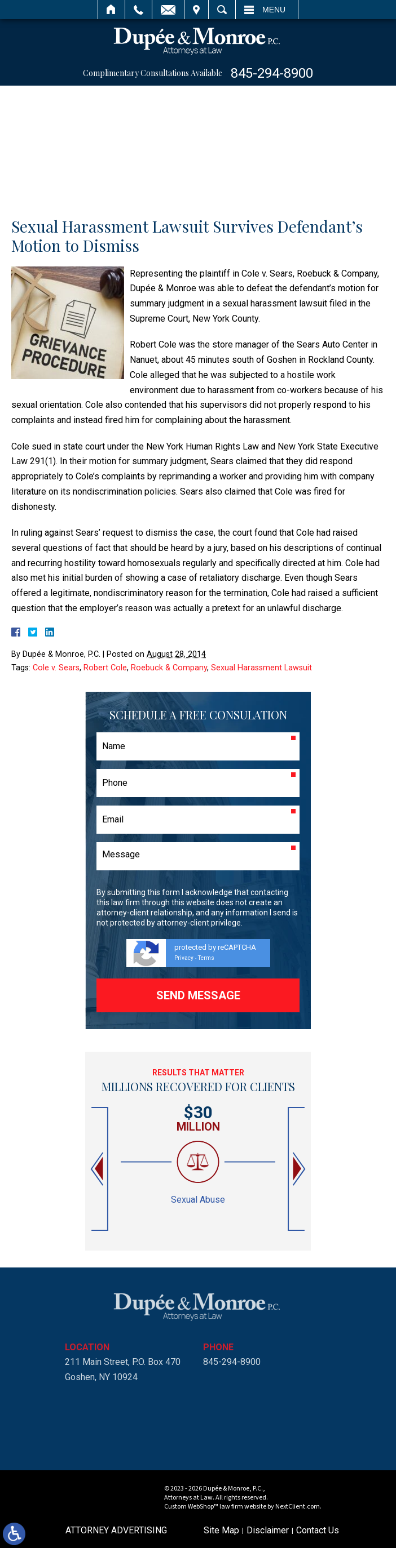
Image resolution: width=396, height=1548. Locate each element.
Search (222, 9)
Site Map (221, 1530)
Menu (273, 9)
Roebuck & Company (169, 668)
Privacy (183, 958)
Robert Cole (105, 668)
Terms (206, 958)
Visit (196, 9)
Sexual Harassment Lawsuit (261, 668)
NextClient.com (297, 1506)
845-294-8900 (272, 73)
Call (138, 9)
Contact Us (317, 1530)
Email (168, 9)
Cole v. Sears (56, 668)
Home (111, 9)
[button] (98, 1169)
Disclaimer (268, 1530)
